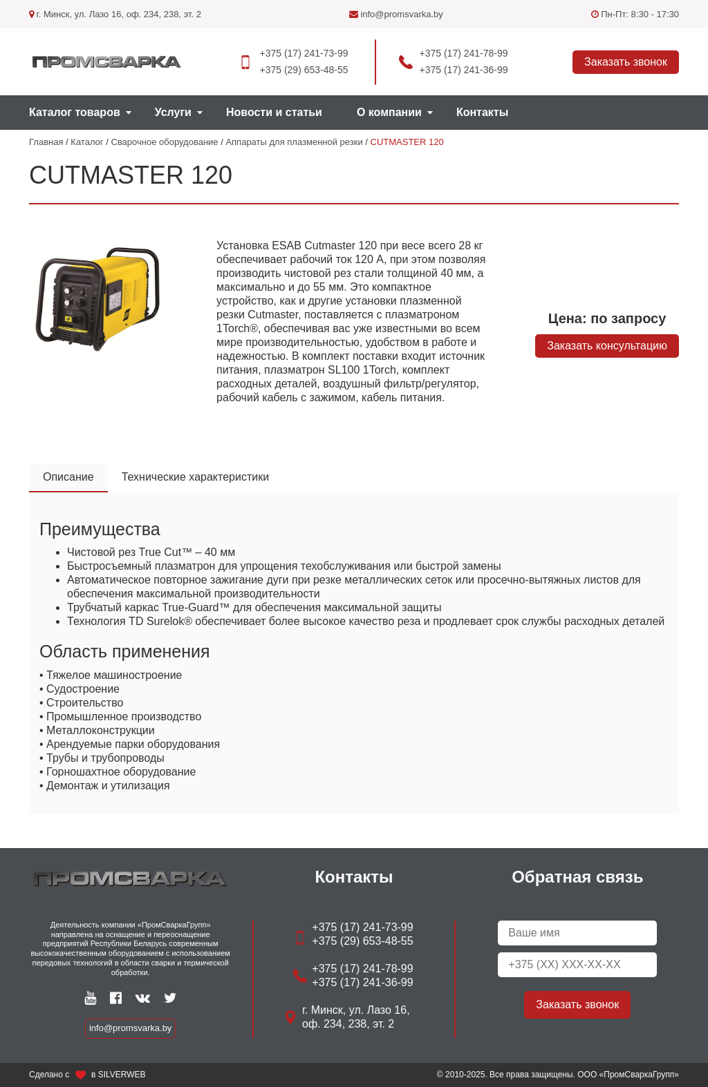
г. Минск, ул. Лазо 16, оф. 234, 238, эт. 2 (115, 14)
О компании (389, 112)
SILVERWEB (122, 1074)
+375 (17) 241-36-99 (464, 69)
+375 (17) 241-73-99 (303, 53)
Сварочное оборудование (164, 142)
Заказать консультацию (607, 346)
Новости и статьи (274, 112)
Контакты (482, 112)
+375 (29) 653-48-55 (303, 69)
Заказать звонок (625, 62)
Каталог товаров (74, 112)
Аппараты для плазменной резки (293, 142)
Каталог (87, 142)
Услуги (173, 112)
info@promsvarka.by (396, 14)
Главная (46, 142)
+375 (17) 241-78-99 (464, 53)
